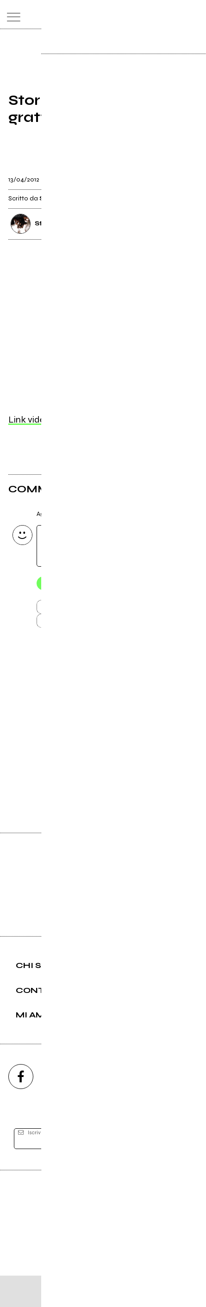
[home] (82, 13)
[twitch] (144, 1107)
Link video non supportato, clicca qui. (82, 421)
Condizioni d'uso (82, 1271)
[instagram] (62, 1107)
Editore (103, 1230)
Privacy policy (128, 1271)
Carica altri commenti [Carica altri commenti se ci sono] (92, 627)
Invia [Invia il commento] (83, 610)
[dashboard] (195, 14)
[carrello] (158, 14)
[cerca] (176, 14)
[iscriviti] (177, 1170)
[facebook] (20, 1107)
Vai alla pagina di (103, 761)
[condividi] (189, 176)
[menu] (11, 14)
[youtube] (103, 1107)
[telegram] (185, 1107)
